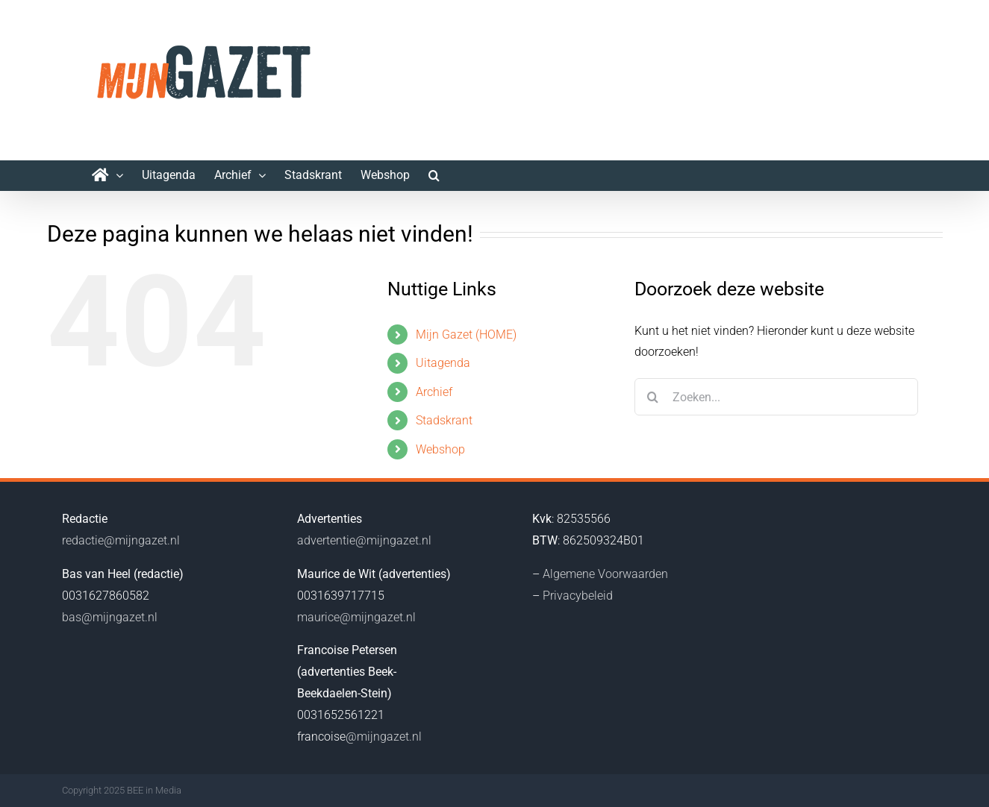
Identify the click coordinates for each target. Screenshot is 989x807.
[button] (434, 175)
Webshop (440, 449)
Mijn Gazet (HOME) (466, 334)
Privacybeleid (578, 595)
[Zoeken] (653, 396)
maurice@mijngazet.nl (356, 617)
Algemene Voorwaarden (605, 574)
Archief (434, 392)
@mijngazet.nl (384, 736)
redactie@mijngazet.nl (121, 540)
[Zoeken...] (776, 396)
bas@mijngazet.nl (109, 617)
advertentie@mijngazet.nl (364, 540)
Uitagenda (443, 363)
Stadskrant (444, 420)
